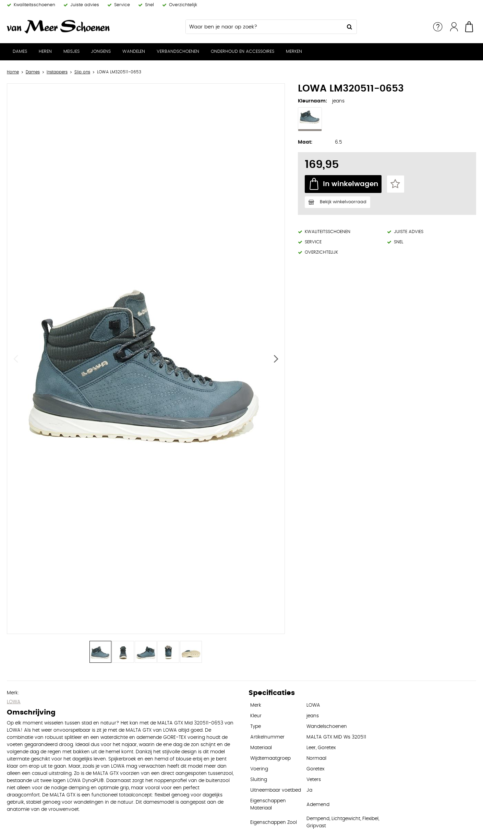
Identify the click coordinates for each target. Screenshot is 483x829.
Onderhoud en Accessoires (242, 51)
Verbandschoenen (178, 51)
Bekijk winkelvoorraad (343, 202)
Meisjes (71, 51)
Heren (45, 51)
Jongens (101, 51)
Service (437, 26)
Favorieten (395, 184)
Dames (20, 51)
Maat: (305, 142)
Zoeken (350, 27)
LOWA (14, 701)
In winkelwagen (350, 184)
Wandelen (133, 51)
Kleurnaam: (312, 101)
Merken (294, 51)
